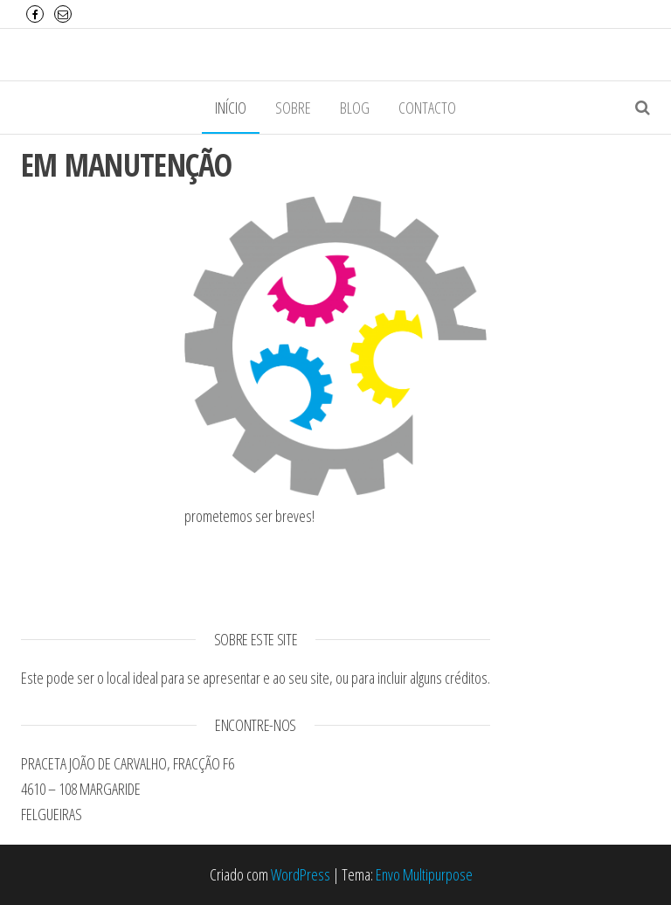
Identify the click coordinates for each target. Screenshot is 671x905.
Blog (355, 107)
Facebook (35, 14)
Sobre (293, 107)
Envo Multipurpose (424, 874)
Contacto (427, 107)
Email (63, 14)
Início (230, 107)
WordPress (300, 874)
